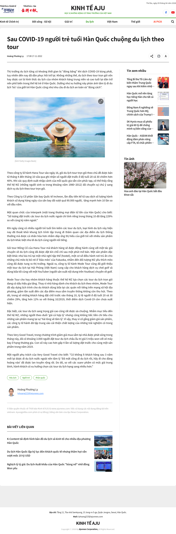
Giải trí (68, 21)
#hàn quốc (40, 377)
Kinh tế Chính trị (9, 21)
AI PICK (158, 21)
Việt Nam (112, 21)
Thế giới (135, 21)
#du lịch (12, 377)
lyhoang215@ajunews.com (30, 393)
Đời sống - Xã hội (41, 21)
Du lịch (90, 21)
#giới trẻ (26, 377)
